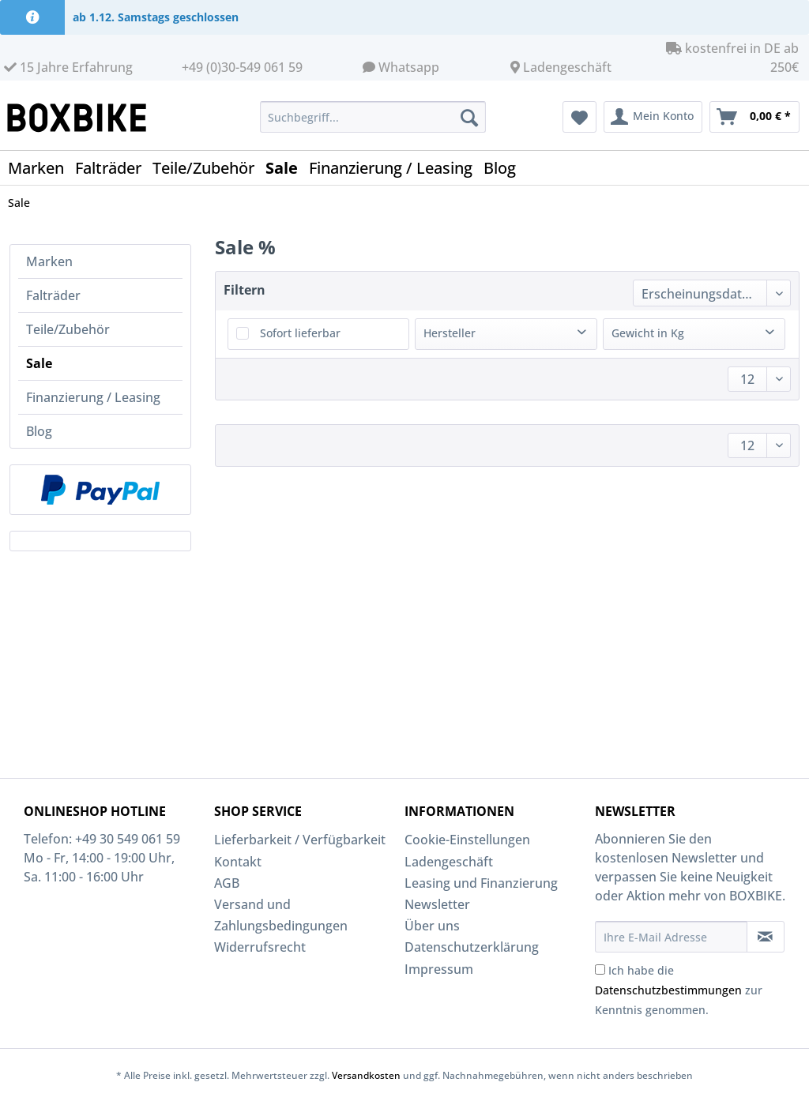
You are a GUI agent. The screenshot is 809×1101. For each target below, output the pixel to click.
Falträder (53, 295)
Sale (39, 363)
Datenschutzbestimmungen (668, 990)
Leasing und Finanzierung (481, 883)
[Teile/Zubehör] (208, 168)
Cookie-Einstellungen (467, 839)
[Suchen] (469, 117)
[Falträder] (113, 168)
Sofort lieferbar (300, 332)
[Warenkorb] (754, 117)
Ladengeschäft (567, 67)
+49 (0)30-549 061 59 (242, 67)
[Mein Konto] (653, 117)
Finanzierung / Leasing (93, 397)
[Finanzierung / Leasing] (396, 168)
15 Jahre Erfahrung (68, 67)
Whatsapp (408, 67)
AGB (226, 883)
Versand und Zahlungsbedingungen (281, 915)
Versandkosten (366, 1075)
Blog (39, 431)
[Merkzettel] (579, 117)
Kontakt (238, 861)
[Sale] (287, 168)
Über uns (432, 925)
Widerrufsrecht (260, 947)
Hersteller (449, 332)
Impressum (438, 969)
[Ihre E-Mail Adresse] (671, 937)
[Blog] (505, 168)
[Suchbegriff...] (373, 117)
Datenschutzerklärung (471, 947)
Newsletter (437, 904)
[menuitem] (373, 124)
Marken (49, 261)
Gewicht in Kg (647, 332)
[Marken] (41, 168)
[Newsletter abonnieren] (766, 937)
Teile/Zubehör (68, 329)
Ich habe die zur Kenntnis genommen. (678, 990)
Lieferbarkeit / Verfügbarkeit (300, 839)
